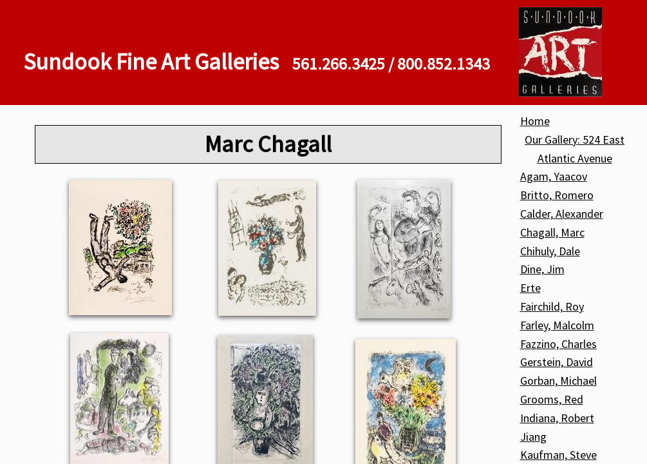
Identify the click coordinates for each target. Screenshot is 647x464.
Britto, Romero (557, 195)
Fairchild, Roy (552, 306)
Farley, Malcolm (557, 325)
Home (535, 120)
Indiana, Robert (557, 418)
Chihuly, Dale (550, 251)
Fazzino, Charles (558, 343)
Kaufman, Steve (558, 454)
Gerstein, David (556, 361)
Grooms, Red (551, 399)
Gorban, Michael (558, 380)
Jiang (533, 436)
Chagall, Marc (552, 232)
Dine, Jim (542, 269)
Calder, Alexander (561, 213)
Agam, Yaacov (553, 176)
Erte (530, 287)
